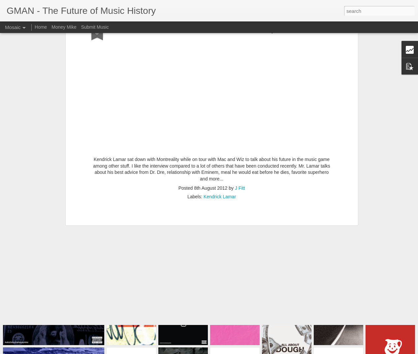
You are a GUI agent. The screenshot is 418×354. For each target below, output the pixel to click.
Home (41, 27)
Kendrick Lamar (220, 143)
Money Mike (63, 27)
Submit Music (95, 27)
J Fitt (240, 134)
